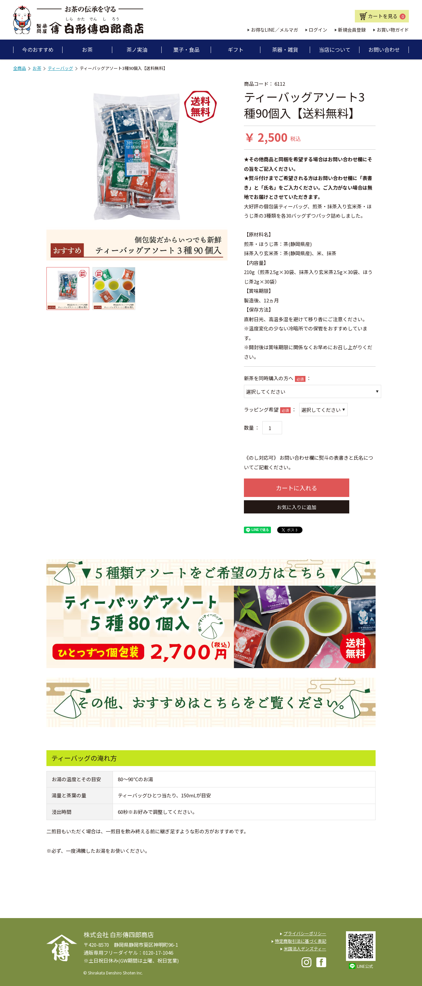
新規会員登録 (352, 29)
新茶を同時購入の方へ (268, 378)
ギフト (236, 49)
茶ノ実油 (136, 49)
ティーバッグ (60, 68)
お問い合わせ (384, 49)
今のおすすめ (38, 49)
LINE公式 (365, 966)
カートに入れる (296, 487)
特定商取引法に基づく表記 (300, 941)
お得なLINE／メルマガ (274, 29)
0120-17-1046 (158, 952)
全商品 (19, 68)
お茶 (87, 49)
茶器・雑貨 (285, 49)
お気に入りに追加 (296, 507)
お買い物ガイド (393, 29)
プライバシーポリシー (304, 933)
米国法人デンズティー (305, 948)
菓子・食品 (186, 49)
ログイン (318, 29)
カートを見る (387, 16)
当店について (335, 49)
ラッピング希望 (261, 409)
